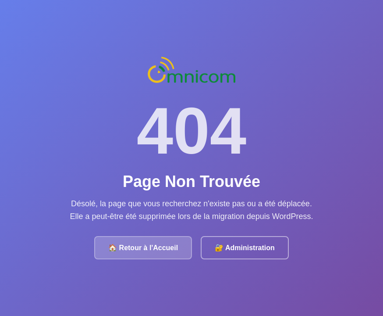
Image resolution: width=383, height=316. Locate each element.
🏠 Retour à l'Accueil (143, 247)
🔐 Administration (245, 247)
